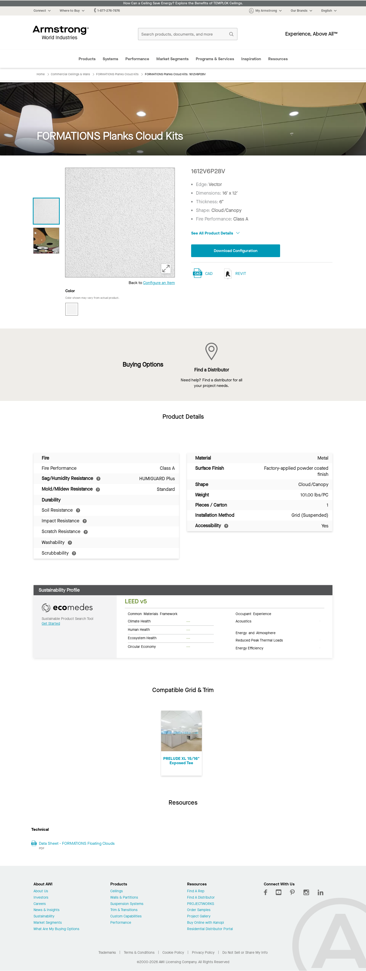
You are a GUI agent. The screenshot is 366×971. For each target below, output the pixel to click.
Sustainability (44, 916)
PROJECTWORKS (200, 904)
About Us (41, 891)
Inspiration (251, 58)
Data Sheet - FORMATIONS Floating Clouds (77, 843)
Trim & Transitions (124, 910)
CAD (208, 273)
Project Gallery (198, 916)
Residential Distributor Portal (210, 929)
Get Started (51, 623)
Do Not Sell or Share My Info (245, 952)
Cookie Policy (173, 952)
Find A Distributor (201, 898)
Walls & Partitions (124, 898)
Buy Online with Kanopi (205, 923)
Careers (40, 904)
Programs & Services (215, 58)
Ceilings (116, 891)
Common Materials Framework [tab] (152, 613)
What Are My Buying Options (56, 929)
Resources (278, 58)
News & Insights (46, 910)
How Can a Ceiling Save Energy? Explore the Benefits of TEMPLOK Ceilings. (183, 3)
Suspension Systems (126, 904)
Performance (137, 58)
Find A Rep (195, 891)
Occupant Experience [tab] (253, 613)
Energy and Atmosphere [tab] (256, 632)
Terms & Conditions (139, 952)
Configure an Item (159, 282)
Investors (41, 898)
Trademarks (107, 952)
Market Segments (172, 58)
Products (87, 58)
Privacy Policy (203, 952)
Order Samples (198, 910)
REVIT (234, 274)
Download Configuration (235, 250)
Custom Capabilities (126, 916)
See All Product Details (215, 233)
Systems (110, 58)
